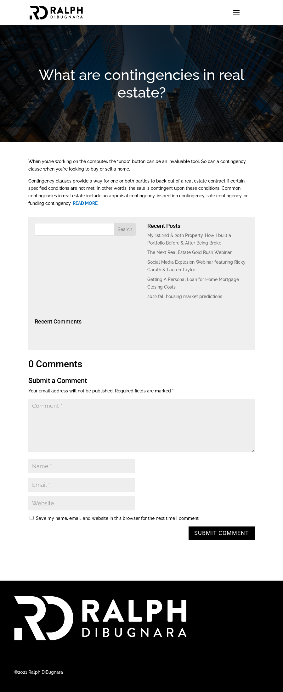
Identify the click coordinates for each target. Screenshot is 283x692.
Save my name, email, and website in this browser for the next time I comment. (118, 518)
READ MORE (85, 203)
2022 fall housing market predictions (184, 296)
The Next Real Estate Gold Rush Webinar (189, 252)
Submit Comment (221, 533)
